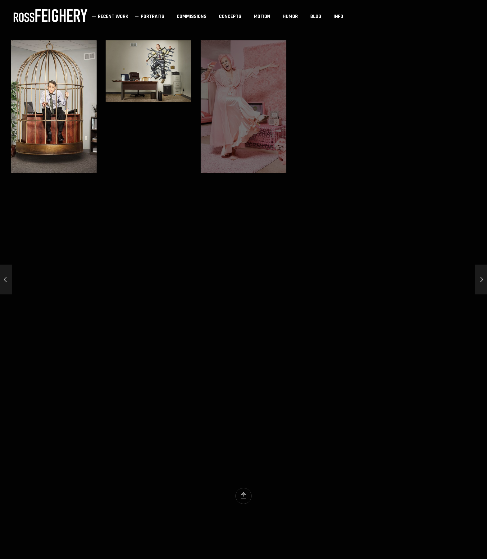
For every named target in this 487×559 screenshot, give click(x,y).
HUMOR (290, 16)
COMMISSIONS (192, 16)
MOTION (262, 16)
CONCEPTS (230, 16)
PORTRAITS (148, 16)
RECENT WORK (109, 16)
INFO (338, 16)
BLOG (315, 16)
